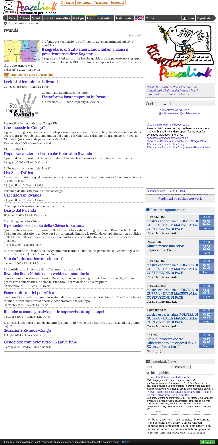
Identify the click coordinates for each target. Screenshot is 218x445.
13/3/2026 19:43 (176, 191)
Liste (119, 18)
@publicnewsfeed (157, 124)
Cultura (24, 18)
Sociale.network (159, 103)
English (139, 18)
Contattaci (84, 2)
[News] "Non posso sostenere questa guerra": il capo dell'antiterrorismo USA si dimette (179, 393)
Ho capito (207, 442)
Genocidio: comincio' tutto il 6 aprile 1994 (40, 342)
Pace (12, 18)
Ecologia (78, 18)
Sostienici (117, 2)
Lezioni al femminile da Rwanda (32, 81)
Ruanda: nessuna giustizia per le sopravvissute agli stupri (54, 311)
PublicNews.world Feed (179, 112)
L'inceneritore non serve (165, 246)
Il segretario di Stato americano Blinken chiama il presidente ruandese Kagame (85, 51)
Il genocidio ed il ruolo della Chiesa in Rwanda (44, 225)
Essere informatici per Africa (29, 292)
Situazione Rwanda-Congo (27, 330)
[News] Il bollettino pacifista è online (169, 377)
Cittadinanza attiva (57, 18)
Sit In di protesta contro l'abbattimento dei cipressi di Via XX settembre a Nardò (171, 343)
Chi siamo (67, 2)
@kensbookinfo (156, 191)
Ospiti (91, 18)
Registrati (203, 18)
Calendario (105, 18)
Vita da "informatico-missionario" (33, 258)
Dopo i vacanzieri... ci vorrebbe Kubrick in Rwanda (48, 153)
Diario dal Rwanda (20, 210)
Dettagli (126, 442)
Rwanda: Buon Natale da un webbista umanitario (46, 273)
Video (129, 18)
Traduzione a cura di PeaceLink (31, 74)
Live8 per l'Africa (18, 172)
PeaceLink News (163, 361)
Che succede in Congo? (24, 127)
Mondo (36, 18)
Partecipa (100, 2)
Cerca (150, 18)
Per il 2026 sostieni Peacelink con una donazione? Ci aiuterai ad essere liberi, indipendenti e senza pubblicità (172, 90)
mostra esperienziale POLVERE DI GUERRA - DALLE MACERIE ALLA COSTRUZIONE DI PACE (172, 225)
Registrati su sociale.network (180, 198)
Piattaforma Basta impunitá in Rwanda (75, 96)
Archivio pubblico (159, 373)
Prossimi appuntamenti (169, 209)
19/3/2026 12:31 (179, 124)
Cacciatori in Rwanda (22, 195)
